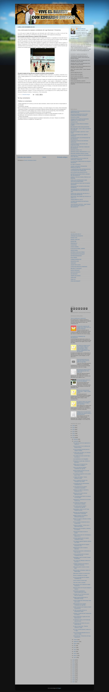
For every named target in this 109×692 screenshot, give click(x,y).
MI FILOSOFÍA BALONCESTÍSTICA (79, 172)
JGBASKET (73, 263)
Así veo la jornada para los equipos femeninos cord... (81, 545)
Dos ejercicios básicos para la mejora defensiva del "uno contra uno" (84, 371)
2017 (73, 662)
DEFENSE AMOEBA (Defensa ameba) (79, 153)
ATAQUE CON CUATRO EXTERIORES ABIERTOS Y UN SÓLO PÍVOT (80, 119)
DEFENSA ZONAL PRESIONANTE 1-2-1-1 (80, 151)
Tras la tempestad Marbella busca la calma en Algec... (81, 633)
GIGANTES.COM (75, 261)
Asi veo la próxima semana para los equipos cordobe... (81, 450)
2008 (73, 679)
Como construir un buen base (80, 580)
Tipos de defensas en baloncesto (78, 318)
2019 (73, 437)
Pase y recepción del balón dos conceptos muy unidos (80, 481)
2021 (73, 433)
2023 (73, 429)
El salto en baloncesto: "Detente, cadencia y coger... (80, 627)
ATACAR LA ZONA (75, 117)
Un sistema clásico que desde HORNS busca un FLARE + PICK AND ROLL (84, 403)
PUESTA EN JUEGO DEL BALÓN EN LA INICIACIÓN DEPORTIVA (80, 194)
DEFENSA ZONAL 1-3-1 (76, 149)
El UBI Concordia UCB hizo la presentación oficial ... (80, 611)
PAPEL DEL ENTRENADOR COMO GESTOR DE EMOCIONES (79, 181)
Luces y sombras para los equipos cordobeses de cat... (81, 555)
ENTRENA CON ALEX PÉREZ (78, 252)
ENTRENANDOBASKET (76, 255)
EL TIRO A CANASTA (76, 164)
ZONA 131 (73, 279)
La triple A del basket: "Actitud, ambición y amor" (80, 477)
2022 (73, 431)
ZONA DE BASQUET (75, 281)
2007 (73, 681)
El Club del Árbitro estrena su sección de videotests (83, 380)
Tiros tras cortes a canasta (79, 582)
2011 (73, 673)
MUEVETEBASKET (75, 270)
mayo (75, 649)
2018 (73, 660)
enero (75, 657)
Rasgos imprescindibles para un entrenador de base (80, 598)
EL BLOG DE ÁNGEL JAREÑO (78, 248)
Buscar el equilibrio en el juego (80, 575)
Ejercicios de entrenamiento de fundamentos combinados (80, 513)
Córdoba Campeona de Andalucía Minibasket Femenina (81, 564)
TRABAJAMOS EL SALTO (77, 199)
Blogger (59, 688)
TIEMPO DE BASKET (76, 275)
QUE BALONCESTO (75, 272)
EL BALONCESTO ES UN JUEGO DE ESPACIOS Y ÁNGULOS (79, 159)
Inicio (44, 157)
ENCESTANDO (74, 250)
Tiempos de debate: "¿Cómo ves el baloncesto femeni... (81, 526)
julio (75, 645)
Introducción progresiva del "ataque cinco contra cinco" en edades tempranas (84, 327)
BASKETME (73, 241)
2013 (73, 670)
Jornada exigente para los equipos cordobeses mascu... (81, 539)
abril (75, 651)
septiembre (76, 641)
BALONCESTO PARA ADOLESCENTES (80, 126)
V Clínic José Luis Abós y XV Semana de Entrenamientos (81, 453)
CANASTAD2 (74, 245)
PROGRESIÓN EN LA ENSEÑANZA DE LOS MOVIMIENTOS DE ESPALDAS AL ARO (80, 190)
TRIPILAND (73, 277)
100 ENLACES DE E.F (76, 234)
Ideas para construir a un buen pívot (81, 573)
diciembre (76, 439)
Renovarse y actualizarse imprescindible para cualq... (80, 591)
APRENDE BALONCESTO (77, 235)
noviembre (76, 441)
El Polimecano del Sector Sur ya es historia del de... (81, 623)
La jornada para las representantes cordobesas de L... (81, 484)
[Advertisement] (82, 96)
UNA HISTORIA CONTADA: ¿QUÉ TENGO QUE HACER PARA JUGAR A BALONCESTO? (80, 205)
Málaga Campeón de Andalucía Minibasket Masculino (80, 516)
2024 (73, 427)
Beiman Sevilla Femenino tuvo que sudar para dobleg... (81, 471)
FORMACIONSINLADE (76, 259)
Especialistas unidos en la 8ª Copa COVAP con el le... (81, 510)
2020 (73, 435)
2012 (73, 672)
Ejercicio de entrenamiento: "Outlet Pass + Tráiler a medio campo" (84, 391)
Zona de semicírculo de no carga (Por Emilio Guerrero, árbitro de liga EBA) (83, 360)
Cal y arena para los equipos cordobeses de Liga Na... (79, 506)
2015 (73, 666)
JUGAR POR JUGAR (75, 264)
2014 (73, 668)
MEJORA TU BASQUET (76, 268)
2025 (73, 425)
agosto (75, 643)
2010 (73, 675)
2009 (73, 677)
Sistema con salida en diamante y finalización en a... (81, 490)
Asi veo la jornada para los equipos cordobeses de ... (81, 578)
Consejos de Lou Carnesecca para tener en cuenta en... (81, 595)
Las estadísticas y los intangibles (80, 459)
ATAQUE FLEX (74, 122)
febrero (75, 655)
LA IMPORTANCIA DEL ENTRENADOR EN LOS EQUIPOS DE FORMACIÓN (81, 170)
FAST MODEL (74, 257)
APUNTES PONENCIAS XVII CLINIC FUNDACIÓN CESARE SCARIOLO (79, 115)
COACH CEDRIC (75, 246)
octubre (75, 639)
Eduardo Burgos (82, 28)
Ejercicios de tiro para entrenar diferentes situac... (80, 494)
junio (75, 647)
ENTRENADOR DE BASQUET (78, 254)
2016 (73, 664)
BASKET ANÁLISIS (75, 239)
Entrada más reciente (24, 157)
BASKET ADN (74, 237)
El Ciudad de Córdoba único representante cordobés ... (79, 503)
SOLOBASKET (74, 273)
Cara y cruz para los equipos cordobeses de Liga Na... (79, 468)
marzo (75, 653)
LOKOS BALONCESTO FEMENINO (79, 266)
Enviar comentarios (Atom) (30, 160)
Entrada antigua (62, 157)
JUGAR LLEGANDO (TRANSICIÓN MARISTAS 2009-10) (79, 167)
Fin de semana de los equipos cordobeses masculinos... (80, 487)
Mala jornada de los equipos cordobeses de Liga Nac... (79, 604)
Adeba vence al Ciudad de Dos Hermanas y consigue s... (80, 465)
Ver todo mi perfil (74, 38)
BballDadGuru (74, 243)
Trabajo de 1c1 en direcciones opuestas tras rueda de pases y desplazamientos (84, 413)
